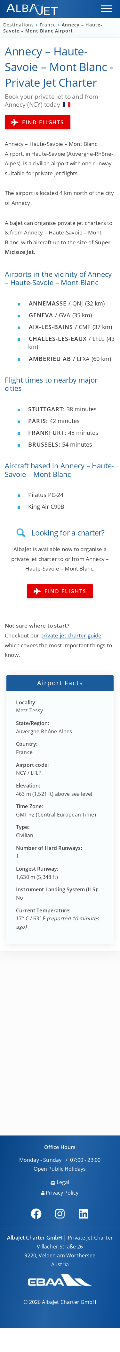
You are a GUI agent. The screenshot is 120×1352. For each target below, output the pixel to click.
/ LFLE (66, 338)
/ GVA (49, 315)
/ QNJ (56, 303)
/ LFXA (59, 359)
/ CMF (59, 327)
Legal (60, 1182)
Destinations (19, 25)
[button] (106, 9)
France (49, 25)
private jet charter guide (70, 635)
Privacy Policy (60, 1192)
